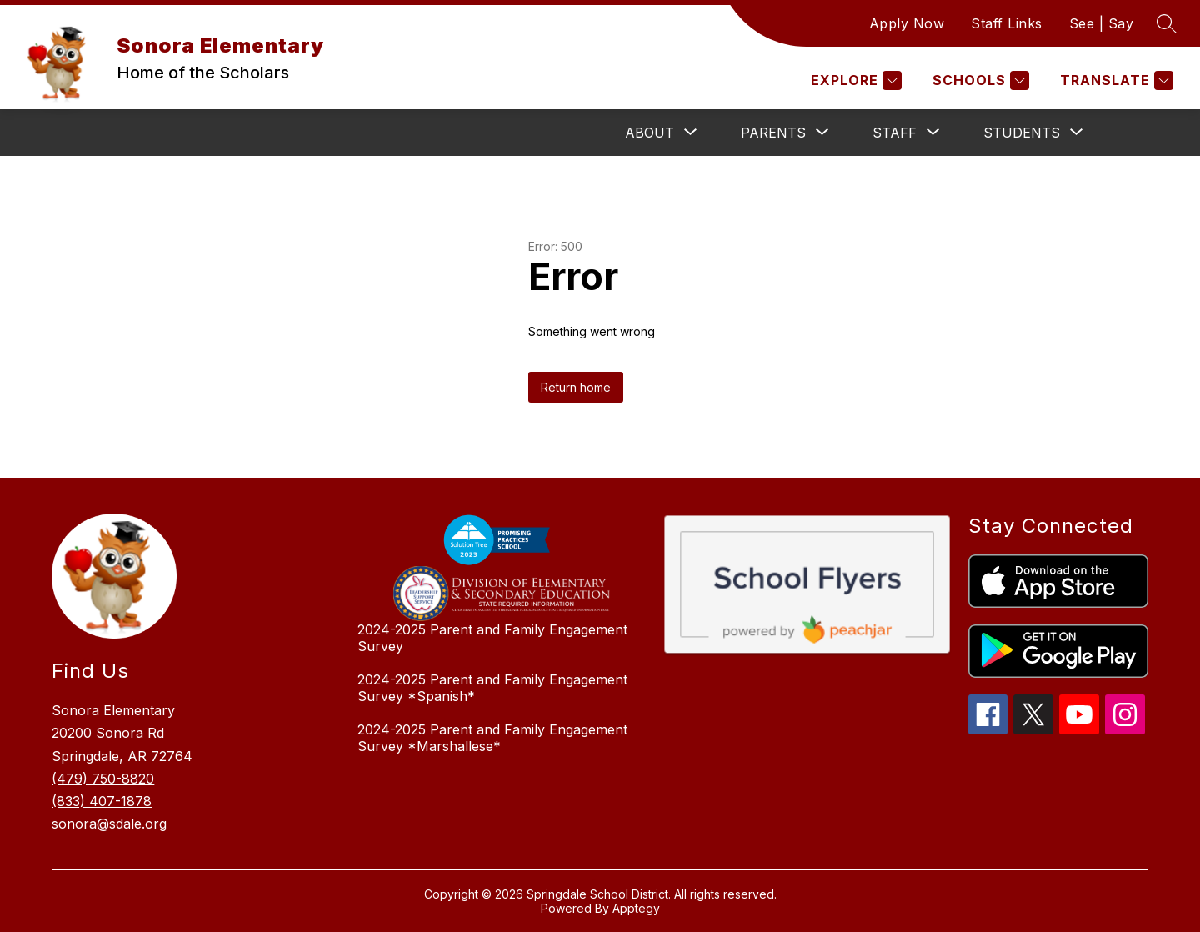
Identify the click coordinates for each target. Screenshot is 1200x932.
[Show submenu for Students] (1021, 133)
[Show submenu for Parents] (773, 133)
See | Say (1101, 23)
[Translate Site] (1114, 80)
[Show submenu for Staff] (894, 133)
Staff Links (1006, 23)
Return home (576, 387)
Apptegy (636, 908)
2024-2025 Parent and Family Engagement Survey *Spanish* (493, 687)
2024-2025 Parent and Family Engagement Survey (493, 637)
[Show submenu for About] (649, 133)
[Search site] (1167, 23)
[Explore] (854, 80)
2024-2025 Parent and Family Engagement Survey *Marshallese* (493, 737)
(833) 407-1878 (102, 801)
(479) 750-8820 (103, 778)
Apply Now (907, 23)
